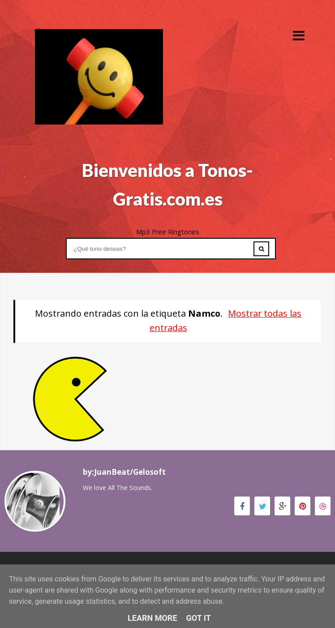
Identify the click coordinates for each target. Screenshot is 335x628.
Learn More (152, 618)
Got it (198, 618)
